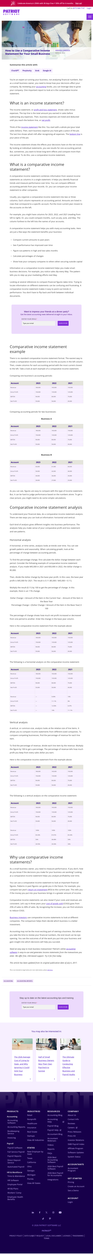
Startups (31, 1136)
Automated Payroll (15, 1167)
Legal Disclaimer (53, 1236)
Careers (71, 1128)
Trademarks (78, 1236)
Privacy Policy (15, 1236)
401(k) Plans (12, 1189)
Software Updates (76, 1153)
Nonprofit (31, 1120)
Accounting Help (52, 1121)
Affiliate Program (75, 1149)
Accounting (8, 981)
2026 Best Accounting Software (52, 1160)
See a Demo (73, 1191)
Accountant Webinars (52, 1140)
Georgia (30, 1171)
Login (89, 8)
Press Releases (74, 1132)
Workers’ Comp (14, 1193)
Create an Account (76, 1187)
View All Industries (35, 1140)
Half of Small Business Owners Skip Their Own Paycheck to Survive (46, 1056)
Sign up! (78, 3)
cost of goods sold (54, 903)
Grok (38, 70)
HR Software (13, 1181)
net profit (46, 120)
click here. (50, 970)
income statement (29, 127)
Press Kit (72, 1136)
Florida (30, 1179)
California (31, 1163)
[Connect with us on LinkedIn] (33, 1213)
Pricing (71, 1182)
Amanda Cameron (62, 50)
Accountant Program (73, 1170)
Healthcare (32, 1124)
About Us (72, 1115)
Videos (50, 1145)
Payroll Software (14, 1148)
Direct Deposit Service (13, 1162)
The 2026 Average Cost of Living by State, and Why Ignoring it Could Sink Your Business (22, 1057)
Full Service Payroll (16, 1152)
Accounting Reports (25, 981)
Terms (46, 1239)
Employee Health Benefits (15, 1198)
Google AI (48, 70)
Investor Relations (76, 1140)
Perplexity (27, 70)
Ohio (29, 1167)
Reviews (71, 1124)
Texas (29, 1158)
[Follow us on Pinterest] (50, 1219)
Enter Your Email (29, 319)
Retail (29, 1115)
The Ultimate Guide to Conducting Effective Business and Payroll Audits (70, 1057)
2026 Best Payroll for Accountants (55, 1174)
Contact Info (73, 1120)
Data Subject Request (34, 1236)
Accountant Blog (54, 1134)
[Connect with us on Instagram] (53, 1213)
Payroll (10, 1144)
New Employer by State (35, 1153)
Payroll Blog (52, 1126)
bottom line (75, 134)
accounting (41, 86)
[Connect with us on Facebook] (40, 1213)
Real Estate (32, 1132)
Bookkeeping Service (13, 1132)
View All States (33, 1183)
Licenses (67, 1236)
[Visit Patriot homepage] (11, 11)
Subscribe (63, 323)
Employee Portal (14, 1185)
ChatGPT (15, 70)
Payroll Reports (14, 1156)
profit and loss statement (45, 110)
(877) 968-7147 (79, 8)
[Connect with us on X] (46, 1213)
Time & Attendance (16, 1176)
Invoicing (11, 1138)
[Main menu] (89, 16)
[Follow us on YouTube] (60, 1213)
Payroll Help (53, 1130)
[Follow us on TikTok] (43, 1219)
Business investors (18, 917)
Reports (51, 1149)
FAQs (49, 1153)
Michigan (31, 1175)
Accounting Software (12, 1122)
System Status (74, 1157)
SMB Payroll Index (76, 1145)
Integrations (52, 1180)
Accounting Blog (54, 1115)
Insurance (31, 1128)
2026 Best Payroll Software (55, 1168)
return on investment (37, 889)
